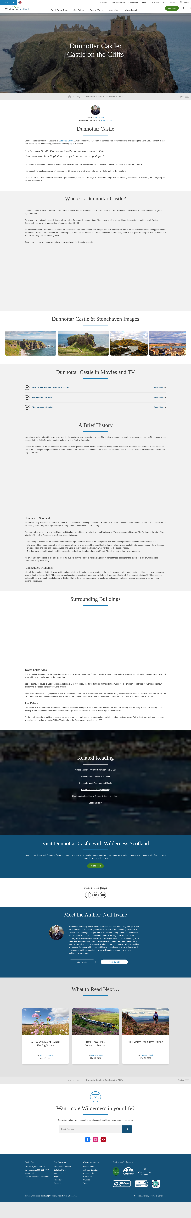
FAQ (144, 2)
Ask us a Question (90, 1170)
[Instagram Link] (95, 1139)
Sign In (186, 2)
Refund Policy (89, 1173)
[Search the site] (186, 9)
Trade (85, 1183)
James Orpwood (96, 1055)
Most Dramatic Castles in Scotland (96, 776)
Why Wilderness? (118, 2)
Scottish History (95, 803)
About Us (103, 2)
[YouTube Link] (103, 1139)
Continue (127, 1129)
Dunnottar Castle (66, 141)
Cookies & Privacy (141, 1196)
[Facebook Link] (87, 1139)
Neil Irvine (99, 118)
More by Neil (106, 120)
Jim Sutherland (147, 1055)
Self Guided (78, 10)
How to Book (155, 2)
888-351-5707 (43, 1170)
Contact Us (87, 1176)
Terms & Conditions (158, 1196)
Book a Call (172, 10)
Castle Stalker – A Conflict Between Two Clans (95, 770)
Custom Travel (96, 10)
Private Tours (95, 866)
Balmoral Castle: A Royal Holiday (95, 790)
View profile (82, 962)
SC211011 (72, 1196)
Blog (164, 2)
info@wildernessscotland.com (37, 1176)
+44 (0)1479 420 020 (36, 1167)
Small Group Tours (59, 10)
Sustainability (133, 2)
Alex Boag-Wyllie (46, 1055)
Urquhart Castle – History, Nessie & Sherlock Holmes (95, 796)
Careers (86, 1180)
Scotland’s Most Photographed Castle (95, 783)
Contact (172, 2)
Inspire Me (113, 10)
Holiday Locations (132, 10)
